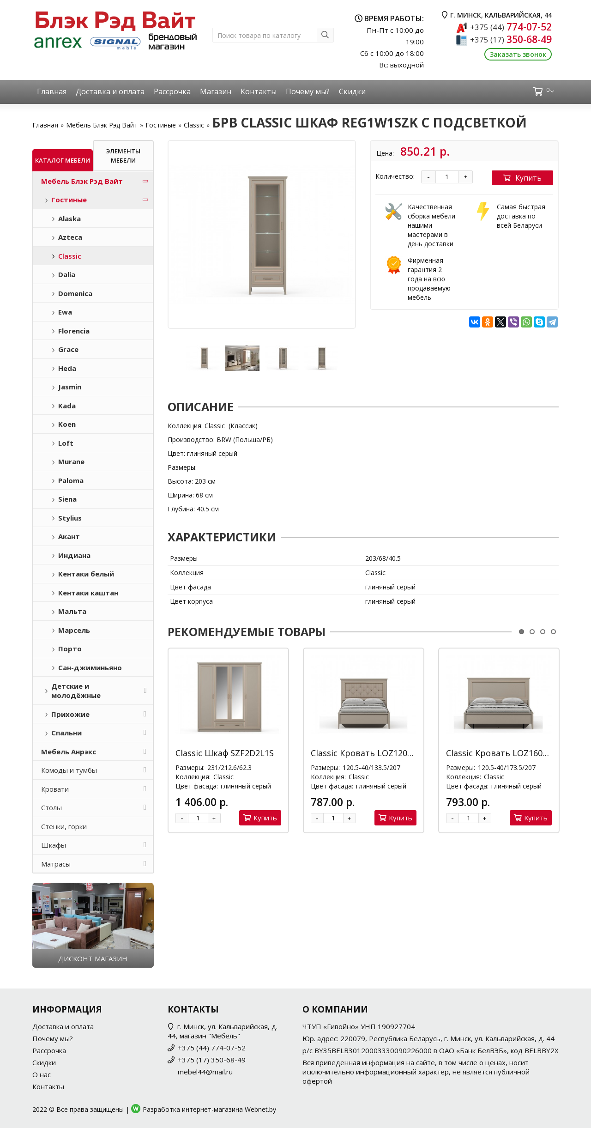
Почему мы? (308, 91)
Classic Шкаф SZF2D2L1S (224, 752)
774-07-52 (511, 26)
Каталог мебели (62, 160)
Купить (522, 178)
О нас (41, 1074)
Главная (51, 91)
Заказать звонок (518, 54)
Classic (194, 125)
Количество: (395, 176)
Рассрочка (172, 91)
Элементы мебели (123, 155)
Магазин (215, 91)
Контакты (259, 91)
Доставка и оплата (110, 91)
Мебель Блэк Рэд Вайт (102, 125)
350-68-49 (511, 39)
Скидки (352, 91)
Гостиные (160, 125)
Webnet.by (260, 1109)
